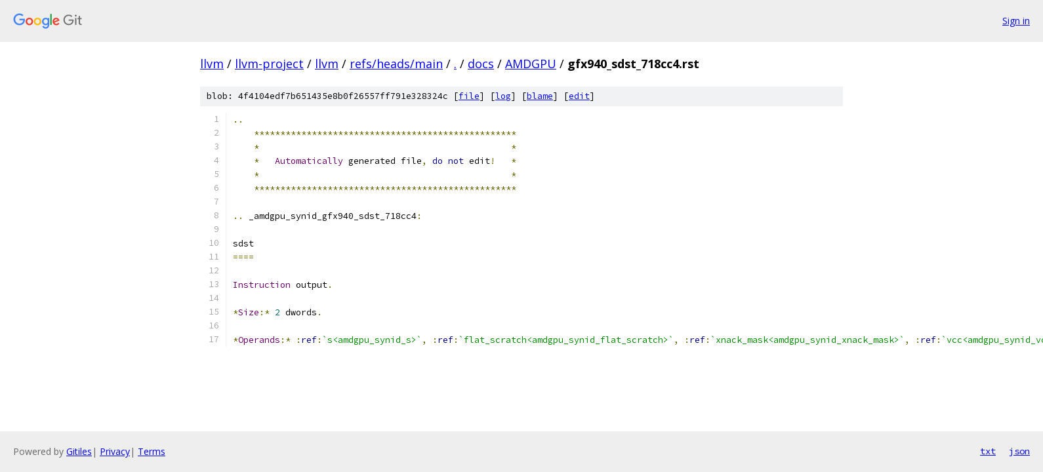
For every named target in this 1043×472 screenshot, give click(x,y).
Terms (151, 451)
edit (579, 96)
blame (540, 96)
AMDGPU (530, 63)
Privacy (115, 451)
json (1019, 451)
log (503, 96)
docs (481, 63)
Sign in (1016, 20)
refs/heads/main (396, 63)
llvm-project (269, 63)
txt (988, 451)
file (469, 96)
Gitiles (79, 451)
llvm (212, 63)
